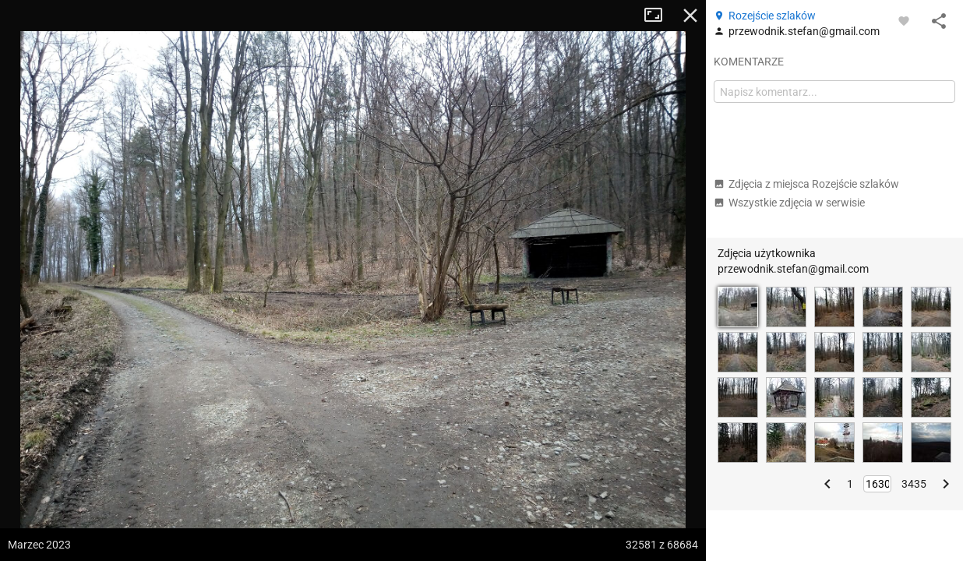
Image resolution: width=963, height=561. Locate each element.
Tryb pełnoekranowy (659, 15)
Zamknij (690, 15)
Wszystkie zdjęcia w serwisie (789, 202)
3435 (913, 484)
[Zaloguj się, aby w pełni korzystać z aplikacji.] (903, 20)
